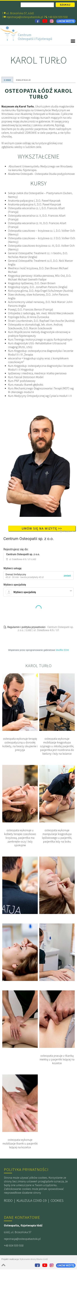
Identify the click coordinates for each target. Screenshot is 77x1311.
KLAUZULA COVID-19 (32, 1216)
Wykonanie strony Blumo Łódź (34, 1275)
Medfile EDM (62, 666)
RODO (8, 1216)
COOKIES (57, 1216)
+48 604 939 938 (13, 1262)
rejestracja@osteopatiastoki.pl (24, 17)
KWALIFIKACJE (23, 80)
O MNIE (7, 80)
